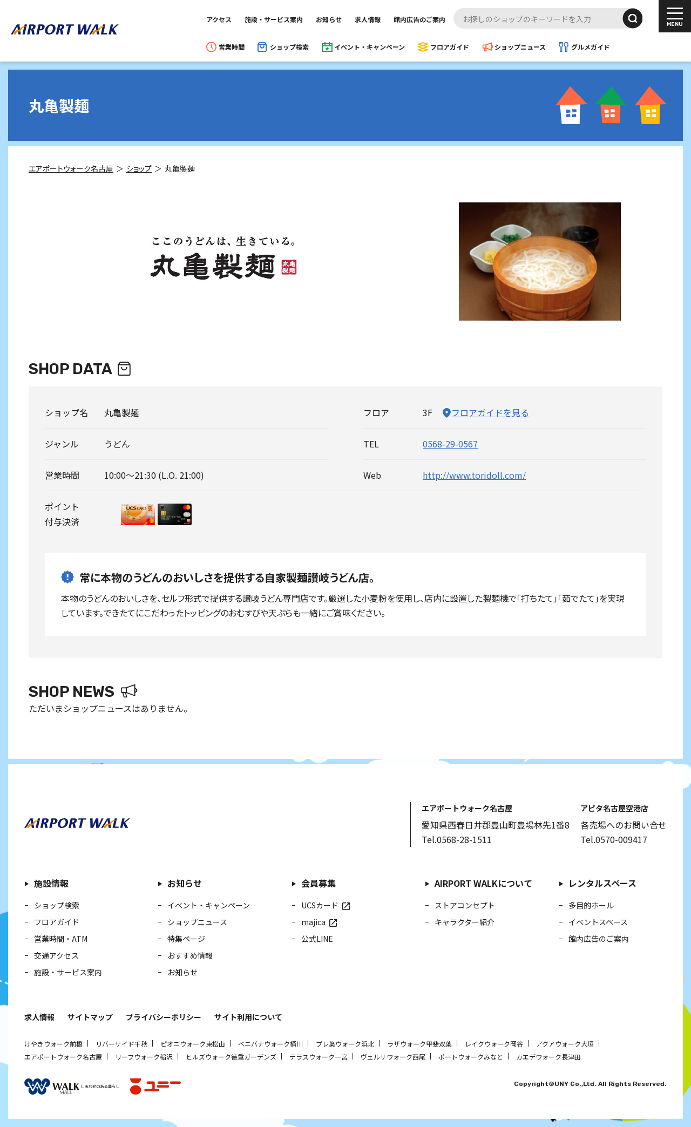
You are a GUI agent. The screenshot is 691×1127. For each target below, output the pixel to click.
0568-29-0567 (450, 443)
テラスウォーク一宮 (318, 1056)
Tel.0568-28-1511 (457, 839)
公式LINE (317, 938)
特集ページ (186, 938)
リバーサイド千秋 (121, 1043)
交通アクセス (56, 955)
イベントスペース (598, 921)
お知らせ (329, 19)
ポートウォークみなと (470, 1056)
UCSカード (319, 905)
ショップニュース (520, 46)
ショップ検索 (289, 46)
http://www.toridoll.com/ (474, 475)
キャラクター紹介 (464, 921)
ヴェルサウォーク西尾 (393, 1056)
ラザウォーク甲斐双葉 (419, 1043)
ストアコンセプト (465, 905)
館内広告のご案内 (419, 19)
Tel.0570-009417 (613, 839)
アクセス (219, 19)
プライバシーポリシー (163, 1016)
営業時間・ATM (60, 938)
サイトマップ (90, 1016)
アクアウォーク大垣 (565, 1043)
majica (313, 921)
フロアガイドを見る (490, 412)
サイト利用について (248, 1016)
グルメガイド (590, 46)
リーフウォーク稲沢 (144, 1056)
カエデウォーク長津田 (548, 1056)
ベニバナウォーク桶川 (270, 1043)
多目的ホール (591, 905)
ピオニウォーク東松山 (192, 1043)
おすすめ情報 (190, 955)
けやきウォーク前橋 (53, 1043)
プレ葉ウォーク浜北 (345, 1043)
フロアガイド (449, 46)
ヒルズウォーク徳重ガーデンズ (231, 1056)
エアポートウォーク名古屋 (63, 1056)
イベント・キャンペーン (369, 46)
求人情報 (368, 19)
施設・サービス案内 (274, 19)
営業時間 (232, 46)
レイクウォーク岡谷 (494, 1043)
